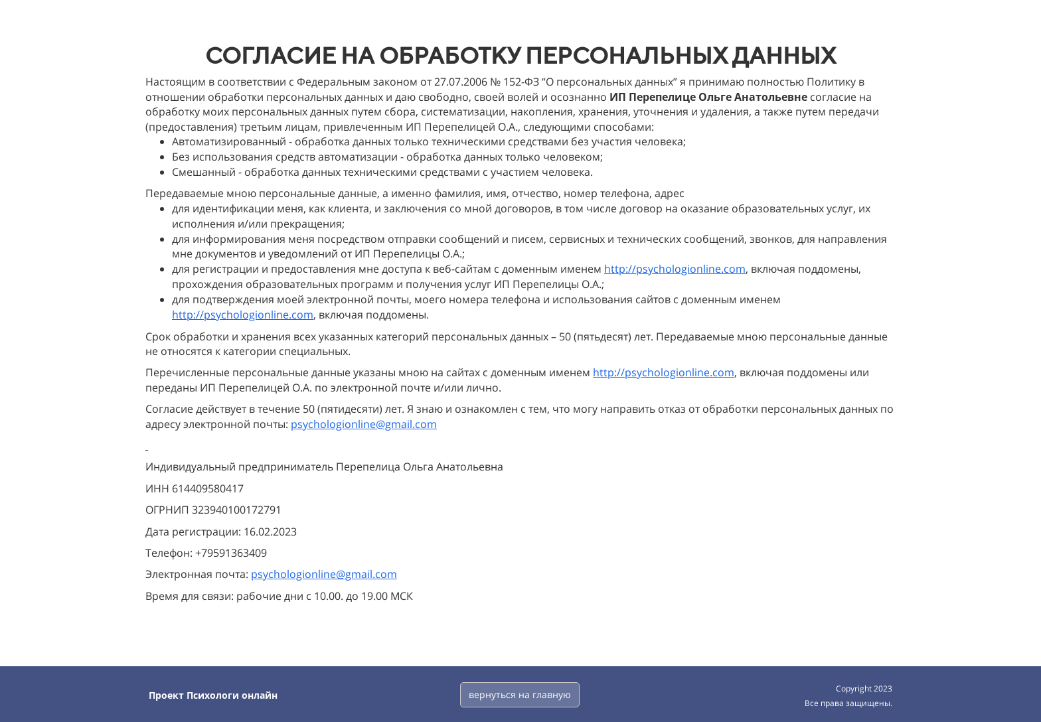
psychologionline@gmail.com (364, 424)
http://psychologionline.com (675, 268)
